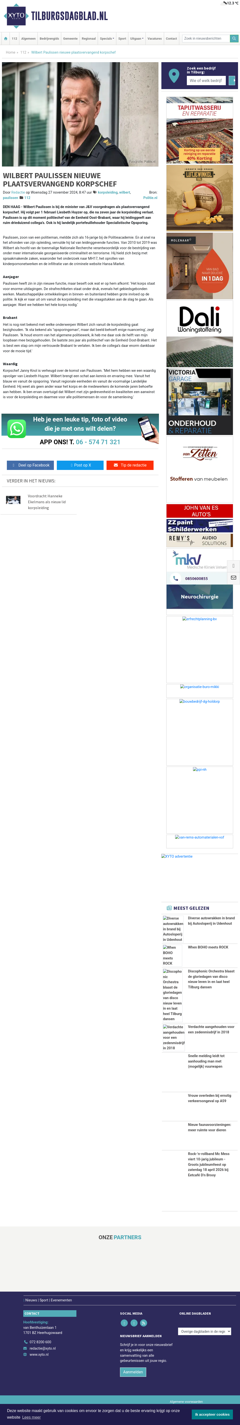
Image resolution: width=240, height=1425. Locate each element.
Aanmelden (133, 1372)
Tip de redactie (129, 465)
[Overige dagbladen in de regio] (204, 1331)
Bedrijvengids (49, 38)
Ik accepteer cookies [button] (212, 1414)
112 (14, 38)
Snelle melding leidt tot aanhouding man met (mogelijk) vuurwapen (206, 1061)
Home (10, 52)
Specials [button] (106, 38)
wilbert (124, 192)
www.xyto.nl (39, 1355)
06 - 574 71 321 (98, 442)
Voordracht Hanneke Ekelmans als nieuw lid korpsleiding (47, 501)
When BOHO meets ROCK (208, 947)
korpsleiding (108, 192)
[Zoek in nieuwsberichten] (206, 38)
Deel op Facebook (30, 465)
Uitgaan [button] (135, 38)
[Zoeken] (234, 38)
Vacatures (155, 38)
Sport (122, 38)
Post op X (80, 465)
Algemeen (28, 38)
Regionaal (89, 38)
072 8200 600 (40, 1342)
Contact (171, 38)
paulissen (10, 198)
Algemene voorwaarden (186, 1401)
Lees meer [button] (31, 1417)
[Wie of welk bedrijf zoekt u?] (206, 80)
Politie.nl (150, 198)
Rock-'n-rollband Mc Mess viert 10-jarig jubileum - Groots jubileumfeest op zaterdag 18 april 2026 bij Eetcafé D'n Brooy (208, 1164)
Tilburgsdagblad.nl (69, 16)
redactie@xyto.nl (43, 1348)
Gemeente (70, 38)
